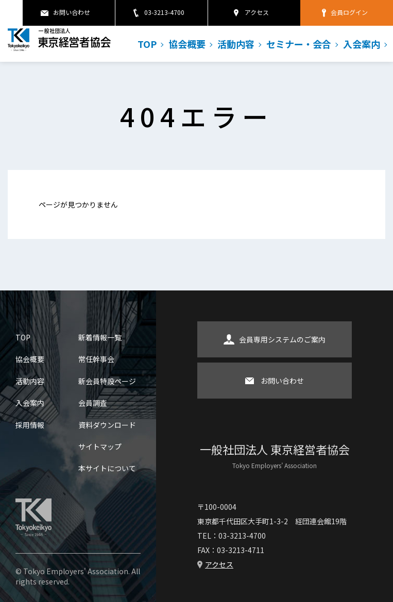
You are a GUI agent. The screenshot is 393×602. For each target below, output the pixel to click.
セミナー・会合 (298, 43)
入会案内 (361, 43)
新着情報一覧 (100, 337)
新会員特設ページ (107, 381)
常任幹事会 (96, 359)
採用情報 (29, 425)
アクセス (257, 12)
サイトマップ (100, 446)
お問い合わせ (71, 12)
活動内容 (235, 43)
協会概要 (187, 43)
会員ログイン (349, 12)
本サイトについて (107, 468)
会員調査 (92, 403)
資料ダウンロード (107, 425)
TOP (147, 43)
